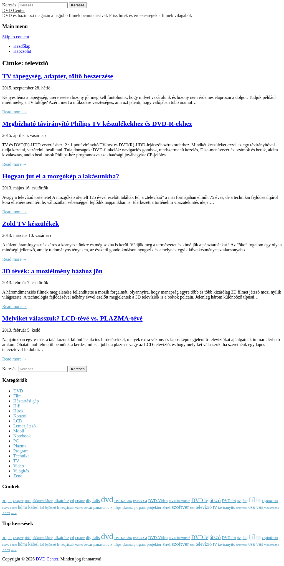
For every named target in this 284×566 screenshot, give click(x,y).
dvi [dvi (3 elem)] (239, 501)
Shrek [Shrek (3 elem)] (167, 508)
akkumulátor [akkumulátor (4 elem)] (42, 501)
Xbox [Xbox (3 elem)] (6, 513)
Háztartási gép (26, 401)
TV (16, 461)
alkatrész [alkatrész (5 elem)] (61, 500)
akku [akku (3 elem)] (28, 501)
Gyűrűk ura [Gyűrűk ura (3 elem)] (270, 501)
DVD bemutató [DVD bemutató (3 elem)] (179, 501)
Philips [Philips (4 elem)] (115, 507)
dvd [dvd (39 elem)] (107, 499)
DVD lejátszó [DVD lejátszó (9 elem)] (206, 500)
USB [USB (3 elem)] (251, 508)
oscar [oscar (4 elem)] (88, 507)
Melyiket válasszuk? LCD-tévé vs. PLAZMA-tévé (72, 318)
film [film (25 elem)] (255, 500)
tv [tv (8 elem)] (215, 507)
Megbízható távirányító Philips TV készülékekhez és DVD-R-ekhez (97, 123)
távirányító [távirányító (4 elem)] (226, 507)
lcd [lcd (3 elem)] (42, 508)
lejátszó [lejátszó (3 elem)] (50, 508)
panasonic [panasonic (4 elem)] (101, 507)
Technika (21, 456)
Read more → (14, 111)
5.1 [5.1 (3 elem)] (9, 501)
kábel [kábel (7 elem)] (33, 507)
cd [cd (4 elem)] (72, 501)
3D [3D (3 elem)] (4, 501)
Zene (17, 476)
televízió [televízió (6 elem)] (204, 507)
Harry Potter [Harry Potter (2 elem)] (9, 507)
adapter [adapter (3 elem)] (18, 501)
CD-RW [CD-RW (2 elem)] (80, 501)
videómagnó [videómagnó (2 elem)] (271, 507)
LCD (17, 421)
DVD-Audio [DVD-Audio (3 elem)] (123, 501)
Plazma (19, 446)
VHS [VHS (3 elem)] (259, 508)
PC (16, 441)
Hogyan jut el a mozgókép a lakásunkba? (60, 176)
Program (21, 451)
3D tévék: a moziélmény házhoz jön (52, 271)
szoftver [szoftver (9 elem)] (180, 507)
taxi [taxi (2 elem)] (192, 507)
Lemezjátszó (24, 426)
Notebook (22, 436)
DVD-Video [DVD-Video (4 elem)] (158, 501)
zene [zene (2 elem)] (14, 513)
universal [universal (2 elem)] (241, 507)
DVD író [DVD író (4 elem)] (229, 501)
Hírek (18, 411)
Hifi (17, 406)
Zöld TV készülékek (30, 223)
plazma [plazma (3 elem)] (128, 508)
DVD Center (13, 10)
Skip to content (15, 36)
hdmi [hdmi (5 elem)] (22, 507)
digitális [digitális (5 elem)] (93, 500)
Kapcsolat (22, 51)
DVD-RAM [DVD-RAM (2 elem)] (140, 501)
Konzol (19, 416)
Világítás (21, 471)
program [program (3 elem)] (140, 508)
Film (17, 396)
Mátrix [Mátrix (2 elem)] (79, 507)
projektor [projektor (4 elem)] (154, 507)
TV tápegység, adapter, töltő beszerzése (57, 76)
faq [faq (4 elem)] (244, 501)
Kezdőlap (21, 46)
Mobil (18, 431)
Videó (18, 466)
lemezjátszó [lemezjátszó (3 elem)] (65, 508)
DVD (18, 391)
